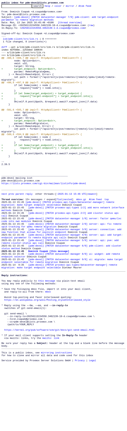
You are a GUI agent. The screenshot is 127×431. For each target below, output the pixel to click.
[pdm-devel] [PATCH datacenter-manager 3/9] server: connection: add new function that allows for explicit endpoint (62, 275)
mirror (75, 7)
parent (20, 230)
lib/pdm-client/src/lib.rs (20, 45)
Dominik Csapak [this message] (48, 299)
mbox (48, 347)
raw (91, 29)
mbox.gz (81, 237)
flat (59, 237)
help (53, 7)
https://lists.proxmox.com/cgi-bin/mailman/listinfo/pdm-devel (43, 219)
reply (29, 230)
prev (11, 230)
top (106, 237)
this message (46, 334)
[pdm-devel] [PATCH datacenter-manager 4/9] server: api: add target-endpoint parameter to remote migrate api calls (62, 281)
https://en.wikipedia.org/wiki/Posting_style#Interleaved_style (47, 357)
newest (92, 230)
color (63, 7)
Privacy (80, 428)
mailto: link (50, 402)
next (4, 230)
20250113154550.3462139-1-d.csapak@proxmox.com (53, 32)
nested (68, 237)
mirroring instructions (56, 419)
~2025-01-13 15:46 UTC (71, 230)
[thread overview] (70, 26)
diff (4, 55)
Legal (92, 428)
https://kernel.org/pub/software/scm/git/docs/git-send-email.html (49, 393)
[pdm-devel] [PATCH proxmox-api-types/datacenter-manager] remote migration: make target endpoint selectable (58, 242)
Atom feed (90, 7)
